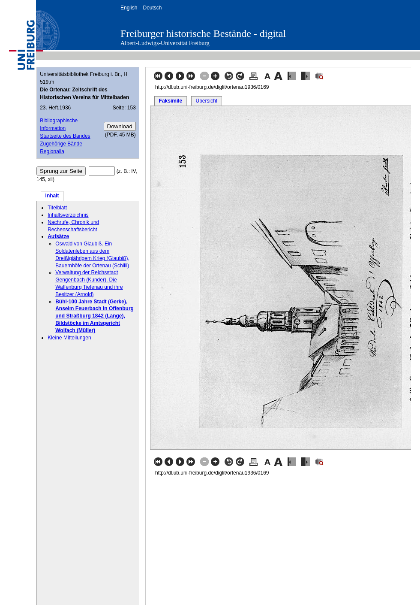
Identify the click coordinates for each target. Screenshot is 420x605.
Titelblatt (57, 208)
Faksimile (171, 101)
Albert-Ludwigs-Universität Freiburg (165, 43)
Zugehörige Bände (61, 144)
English (128, 8)
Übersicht (206, 101)
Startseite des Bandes (65, 136)
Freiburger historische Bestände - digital (203, 33)
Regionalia (52, 151)
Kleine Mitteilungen (69, 338)
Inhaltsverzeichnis (68, 215)
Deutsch (152, 8)
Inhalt (52, 196)
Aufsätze (58, 236)
